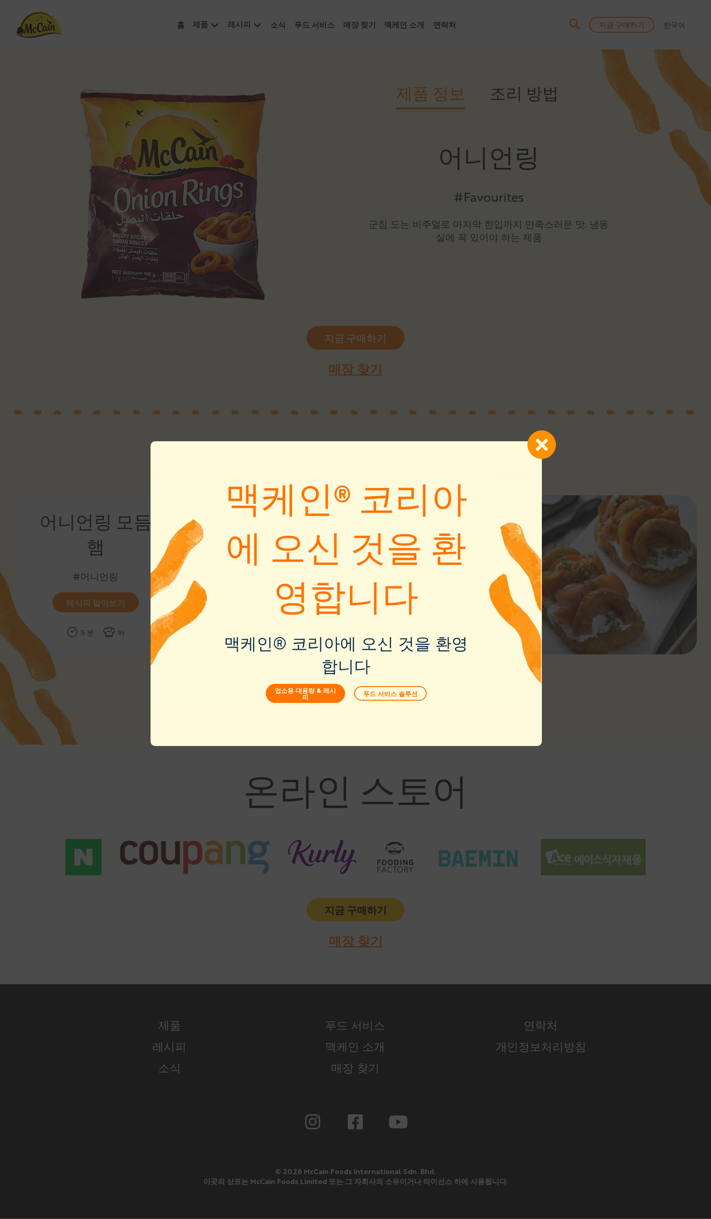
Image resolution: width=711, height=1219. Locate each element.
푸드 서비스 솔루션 (399, 709)
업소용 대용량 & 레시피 (314, 709)
